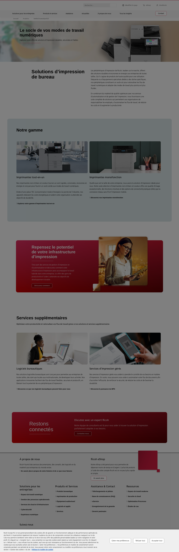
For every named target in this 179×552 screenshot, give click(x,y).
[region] (89, 540)
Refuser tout (140, 540)
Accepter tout (157, 540)
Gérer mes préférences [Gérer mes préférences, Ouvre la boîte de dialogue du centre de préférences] (120, 540)
